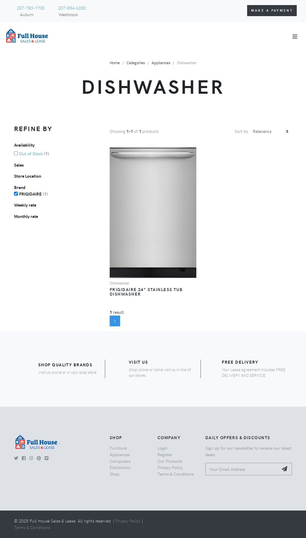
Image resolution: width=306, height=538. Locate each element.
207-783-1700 (31, 8)
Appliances (161, 62)
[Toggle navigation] (295, 36)
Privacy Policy (170, 467)
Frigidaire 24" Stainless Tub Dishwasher (146, 291)
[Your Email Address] (242, 469)
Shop (114, 474)
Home (115, 62)
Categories (135, 62)
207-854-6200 (72, 8)
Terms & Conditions (175, 474)
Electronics (120, 467)
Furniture (118, 448)
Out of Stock (31, 153)
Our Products (169, 461)
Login (162, 448)
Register (164, 454)
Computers (120, 461)
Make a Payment (272, 10)
